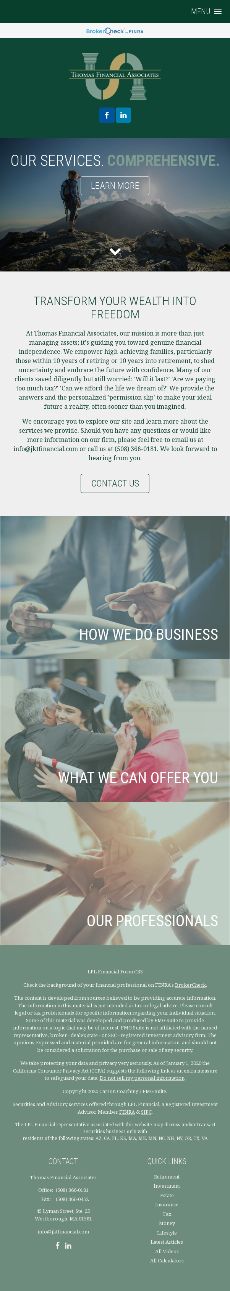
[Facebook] (57, 1246)
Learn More (115, 185)
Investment (167, 1185)
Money (167, 1223)
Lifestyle (167, 1232)
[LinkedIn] (68, 1246)
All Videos (167, 1251)
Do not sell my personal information (142, 1077)
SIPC (146, 1111)
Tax (167, 1214)
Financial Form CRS (120, 971)
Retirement (167, 1176)
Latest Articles (167, 1241)
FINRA (127, 1111)
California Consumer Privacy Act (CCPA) (59, 1070)
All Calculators (167, 1260)
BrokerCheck (190, 984)
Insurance (166, 1204)
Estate (167, 1195)
